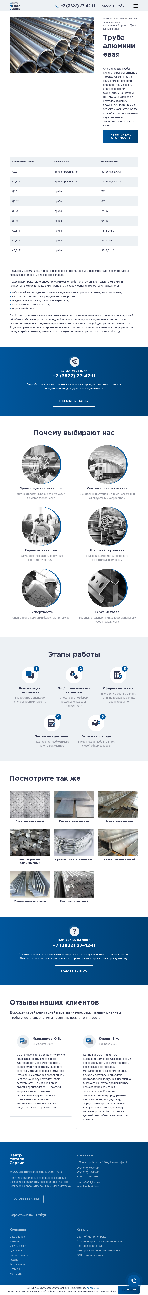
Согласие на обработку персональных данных (39, 1181)
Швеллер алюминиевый (118, 860)
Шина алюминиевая (118, 821)
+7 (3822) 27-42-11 (78, 6)
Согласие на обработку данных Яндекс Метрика (40, 1185)
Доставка (16, 1250)
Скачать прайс (113, 6)
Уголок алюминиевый (30, 901)
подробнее (93, 1288)
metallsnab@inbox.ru (89, 1186)
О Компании (17, 1236)
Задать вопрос (74, 971)
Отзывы (15, 1269)
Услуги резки (18, 1245)
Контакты (16, 1273)
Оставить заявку (74, 401)
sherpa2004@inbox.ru (90, 1182)
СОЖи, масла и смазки (91, 1255)
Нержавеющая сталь (90, 1245)
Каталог (15, 1241)
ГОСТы (14, 1259)
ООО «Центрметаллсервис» (15, 6)
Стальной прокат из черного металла (100, 1241)
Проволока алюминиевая (74, 860)
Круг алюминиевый (74, 901)
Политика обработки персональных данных (38, 1177)
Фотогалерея (18, 1264)
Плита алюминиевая (74, 821)
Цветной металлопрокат (92, 1236)
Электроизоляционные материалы (99, 1250)
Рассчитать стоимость (120, 136)
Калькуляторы (19, 1255)
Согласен (129, 1290)
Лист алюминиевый (30, 821)
